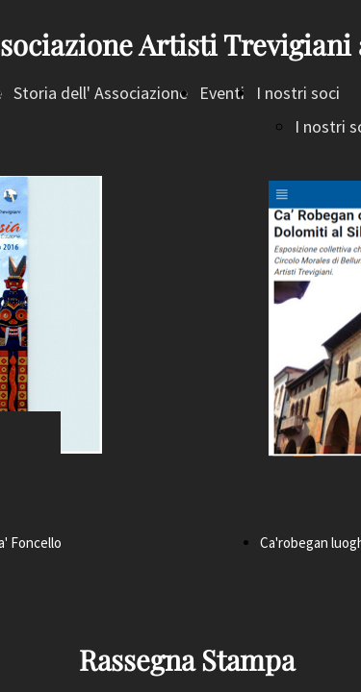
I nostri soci (298, 93)
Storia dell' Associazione (100, 93)
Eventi (222, 93)
